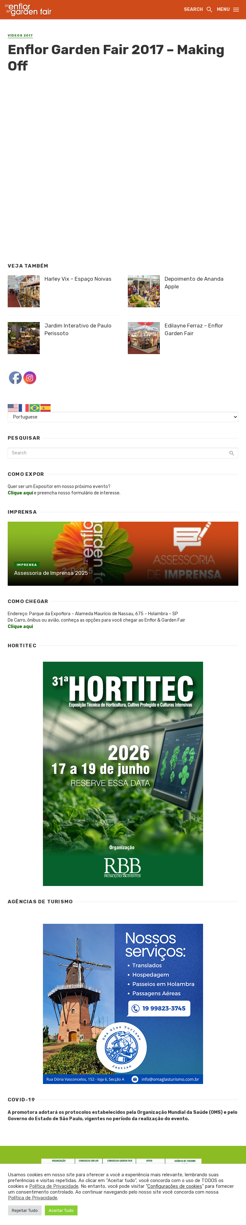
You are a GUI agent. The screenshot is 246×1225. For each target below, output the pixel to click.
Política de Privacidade (53, 1186)
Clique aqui (20, 626)
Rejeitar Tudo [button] (25, 1210)
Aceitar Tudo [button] (61, 1210)
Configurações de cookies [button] (174, 1186)
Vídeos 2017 (20, 35)
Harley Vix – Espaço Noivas (78, 279)
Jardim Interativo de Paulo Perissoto (78, 329)
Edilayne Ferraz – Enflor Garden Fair (194, 329)
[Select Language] (123, 417)
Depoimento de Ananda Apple (194, 283)
